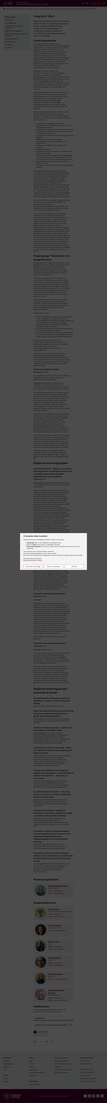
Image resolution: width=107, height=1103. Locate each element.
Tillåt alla (74, 566)
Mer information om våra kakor (32, 558)
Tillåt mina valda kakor (53, 566)
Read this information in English (32, 560)
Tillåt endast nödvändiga (32, 566)
